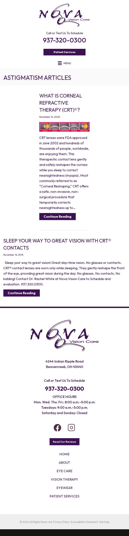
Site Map (104, 522)
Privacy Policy (61, 522)
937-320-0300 (64, 388)
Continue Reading (57, 216)
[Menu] (64, 63)
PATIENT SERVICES (64, 496)
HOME (64, 454)
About (64, 462)
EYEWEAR (64, 488)
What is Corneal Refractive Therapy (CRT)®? (60, 102)
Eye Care (64, 471)
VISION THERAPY (64, 479)
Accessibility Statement (84, 522)
